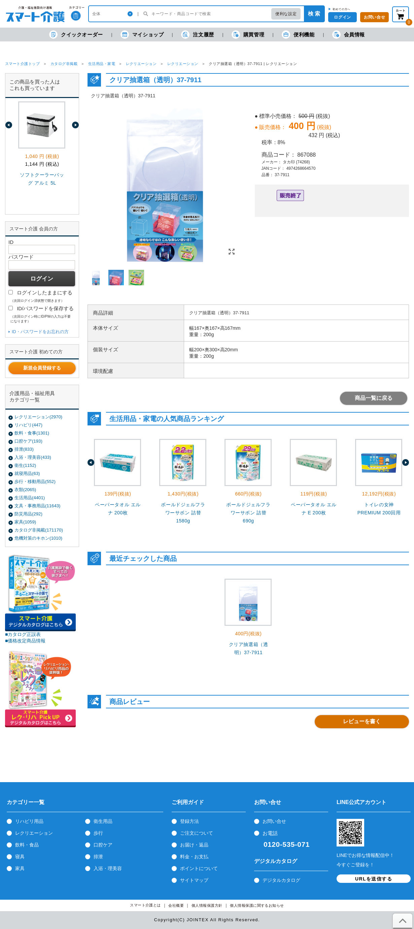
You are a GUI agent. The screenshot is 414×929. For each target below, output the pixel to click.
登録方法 (189, 821)
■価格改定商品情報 (25, 640)
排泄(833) (24, 449)
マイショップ (142, 34)
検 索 (314, 14)
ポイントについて (199, 868)
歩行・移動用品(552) (35, 481)
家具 (20, 868)
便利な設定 (286, 13)
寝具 (20, 856)
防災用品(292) (28, 513)
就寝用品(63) (27, 473)
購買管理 (248, 34)
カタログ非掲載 (63, 64)
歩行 (98, 833)
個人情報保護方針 (207, 905)
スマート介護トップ (22, 64)
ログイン (342, 17)
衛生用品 (103, 821)
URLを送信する (373, 879)
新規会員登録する (42, 368)
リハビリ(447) (28, 424)
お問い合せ (274, 821)
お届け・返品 (194, 844)
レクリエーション (141, 64)
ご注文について (196, 833)
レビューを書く (362, 721)
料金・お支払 (194, 856)
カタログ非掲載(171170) (38, 530)
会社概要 (176, 905)
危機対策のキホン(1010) (38, 538)
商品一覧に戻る (373, 398)
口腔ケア (103, 844)
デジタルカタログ (281, 880)
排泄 (98, 856)
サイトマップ (194, 880)
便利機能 (298, 34)
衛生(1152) (25, 465)
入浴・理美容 (108, 868)
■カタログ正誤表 (23, 634)
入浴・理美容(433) (32, 457)
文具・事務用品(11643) (37, 505)
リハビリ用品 (29, 821)
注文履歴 (197, 34)
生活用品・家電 (101, 64)
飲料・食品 (27, 844)
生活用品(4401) (29, 497)
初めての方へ (341, 9)
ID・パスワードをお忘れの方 (40, 331)
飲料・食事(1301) (31, 433)
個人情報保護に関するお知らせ (257, 905)
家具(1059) (25, 521)
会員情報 (348, 34)
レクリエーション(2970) (38, 416)
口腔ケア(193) (28, 441)
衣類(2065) (25, 489)
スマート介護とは (145, 905)
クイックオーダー (76, 34)
